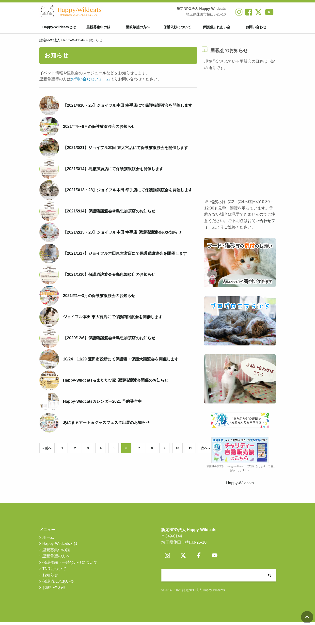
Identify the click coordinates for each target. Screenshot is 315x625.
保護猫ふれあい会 (216, 28)
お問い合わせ (256, 28)
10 (177, 451)
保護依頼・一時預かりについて (69, 565)
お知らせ (50, 578)
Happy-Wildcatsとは (59, 28)
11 (190, 451)
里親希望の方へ (138, 28)
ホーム (48, 540)
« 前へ (47, 451)
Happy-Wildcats (240, 486)
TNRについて (54, 571)
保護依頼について (177, 28)
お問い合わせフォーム (90, 82)
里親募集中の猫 (98, 28)
